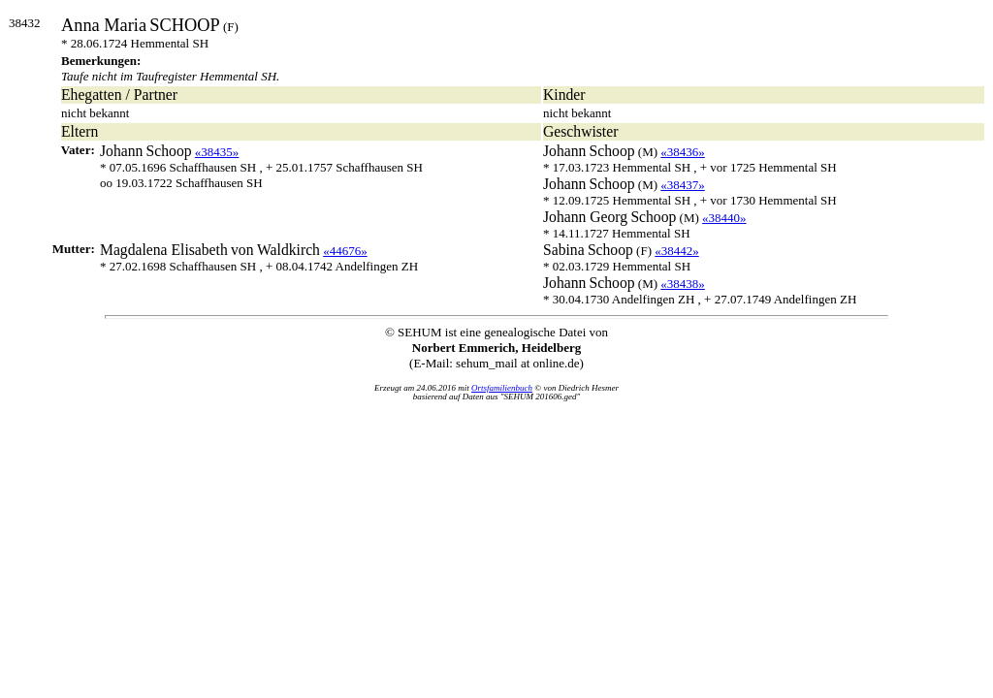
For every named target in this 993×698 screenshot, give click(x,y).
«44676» (345, 250)
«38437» (682, 184)
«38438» (682, 283)
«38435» (217, 151)
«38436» (682, 151)
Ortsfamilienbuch (501, 388)
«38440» (724, 217)
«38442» (677, 250)
